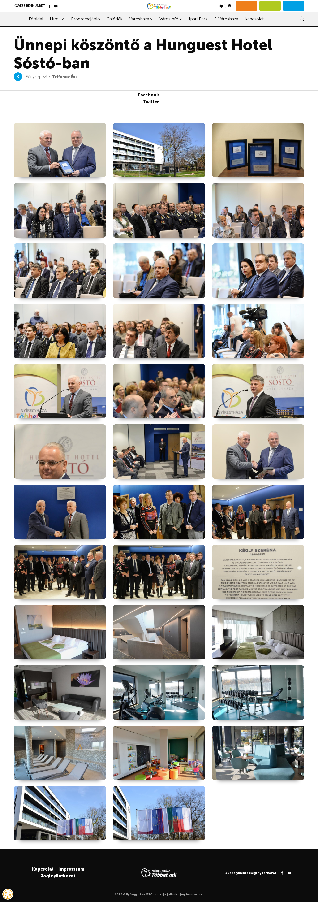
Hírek (55, 19)
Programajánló (85, 19)
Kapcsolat (254, 19)
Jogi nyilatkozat (58, 876)
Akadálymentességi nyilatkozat (250, 873)
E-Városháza (226, 19)
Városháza (139, 19)
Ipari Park (198, 19)
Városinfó (168, 19)
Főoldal (36, 19)
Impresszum (71, 869)
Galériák (114, 19)
